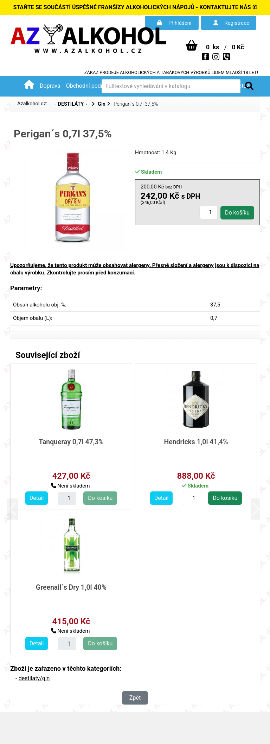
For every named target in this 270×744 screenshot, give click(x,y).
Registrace (231, 23)
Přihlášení (174, 23)
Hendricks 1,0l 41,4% (196, 442)
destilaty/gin (34, 678)
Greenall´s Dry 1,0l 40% (71, 587)
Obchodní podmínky (91, 85)
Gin (101, 104)
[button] (16, 509)
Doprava (50, 85)
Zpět (135, 697)
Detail (37, 498)
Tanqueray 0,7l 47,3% (71, 442)
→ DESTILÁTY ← (70, 104)
